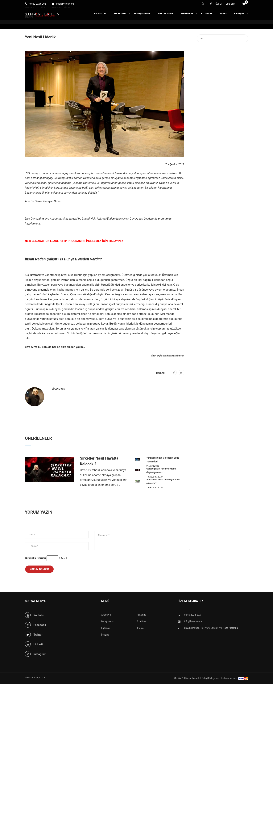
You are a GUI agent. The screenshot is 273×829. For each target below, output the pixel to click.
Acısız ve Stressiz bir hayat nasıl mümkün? (163, 481)
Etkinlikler (165, 13)
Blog (223, 13)
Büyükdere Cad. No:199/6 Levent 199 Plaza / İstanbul (211, 628)
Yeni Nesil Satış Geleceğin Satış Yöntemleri (162, 460)
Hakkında (120, 13)
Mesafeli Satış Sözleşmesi (205, 678)
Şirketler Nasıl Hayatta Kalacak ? (99, 461)
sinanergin (58, 389)
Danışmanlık (142, 13)
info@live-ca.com (65, 3)
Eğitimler (187, 13)
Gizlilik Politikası (182, 678)
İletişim (239, 13)
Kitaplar (207, 13)
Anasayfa (100, 13)
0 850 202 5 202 (37, 3)
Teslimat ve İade (229, 678)
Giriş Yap (230, 3)
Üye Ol (219, 3)
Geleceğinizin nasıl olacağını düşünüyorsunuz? (161, 470)
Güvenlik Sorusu (35, 558)
